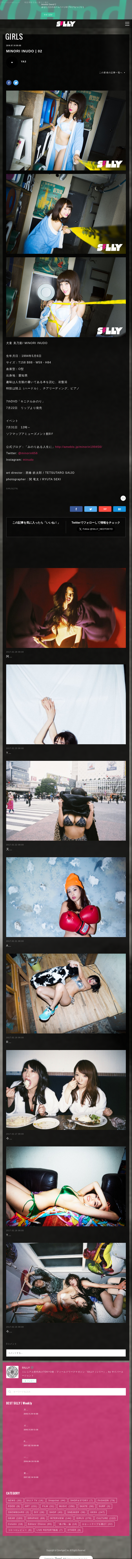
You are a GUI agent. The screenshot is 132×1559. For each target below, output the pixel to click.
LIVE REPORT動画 (50, 1530)
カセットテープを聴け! (97, 1524)
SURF (104, 1506)
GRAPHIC (36, 1518)
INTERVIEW (60, 1518)
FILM (48, 1506)
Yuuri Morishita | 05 (20, 752)
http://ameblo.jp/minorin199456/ (78, 446)
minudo (28, 459)
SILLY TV (35, 1500)
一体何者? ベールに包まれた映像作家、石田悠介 (50, 1457)
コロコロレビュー (20, 1530)
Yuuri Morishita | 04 (20, 1234)
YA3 (23, 61)
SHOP (56, 1512)
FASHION (106, 1500)
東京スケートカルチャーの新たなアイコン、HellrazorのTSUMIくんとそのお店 (66, 1473)
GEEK (97, 1512)
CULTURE (106, 1518)
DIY (39, 1512)
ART (31, 1506)
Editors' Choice (40, 1524)
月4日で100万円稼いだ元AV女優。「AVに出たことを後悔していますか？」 (64, 1409)
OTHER (74, 1530)
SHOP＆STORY (81, 1500)
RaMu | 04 (13, 1042)
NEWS (15, 1500)
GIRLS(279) (12, 489)
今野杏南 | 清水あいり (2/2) (25, 1138)
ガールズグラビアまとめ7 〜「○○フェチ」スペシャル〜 (54, 1425)
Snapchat (56, 1500)
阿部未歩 (12, 656)
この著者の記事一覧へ (112, 72)
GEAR (15, 1518)
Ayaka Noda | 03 (18, 945)
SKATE (87, 1506)
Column (15, 1524)
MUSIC (67, 1506)
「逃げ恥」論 (67, 1524)
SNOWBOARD (18, 1512)
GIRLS (14, 36)
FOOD (14, 1506)
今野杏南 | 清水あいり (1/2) (25, 1331)
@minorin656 (28, 453)
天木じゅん (13, 849)
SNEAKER (76, 1512)
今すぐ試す (48, 15)
